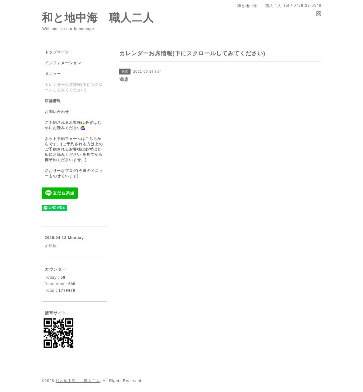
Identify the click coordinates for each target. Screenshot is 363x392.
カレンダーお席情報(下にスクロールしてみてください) (74, 87)
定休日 (51, 245)
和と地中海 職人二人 (98, 17)
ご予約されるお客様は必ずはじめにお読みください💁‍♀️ (73, 125)
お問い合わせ (57, 112)
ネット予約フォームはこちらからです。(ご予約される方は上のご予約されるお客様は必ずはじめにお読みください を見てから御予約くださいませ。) (74, 149)
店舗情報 (53, 101)
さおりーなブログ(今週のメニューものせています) (74, 173)
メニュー (53, 74)
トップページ (57, 52)
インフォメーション (63, 63)
